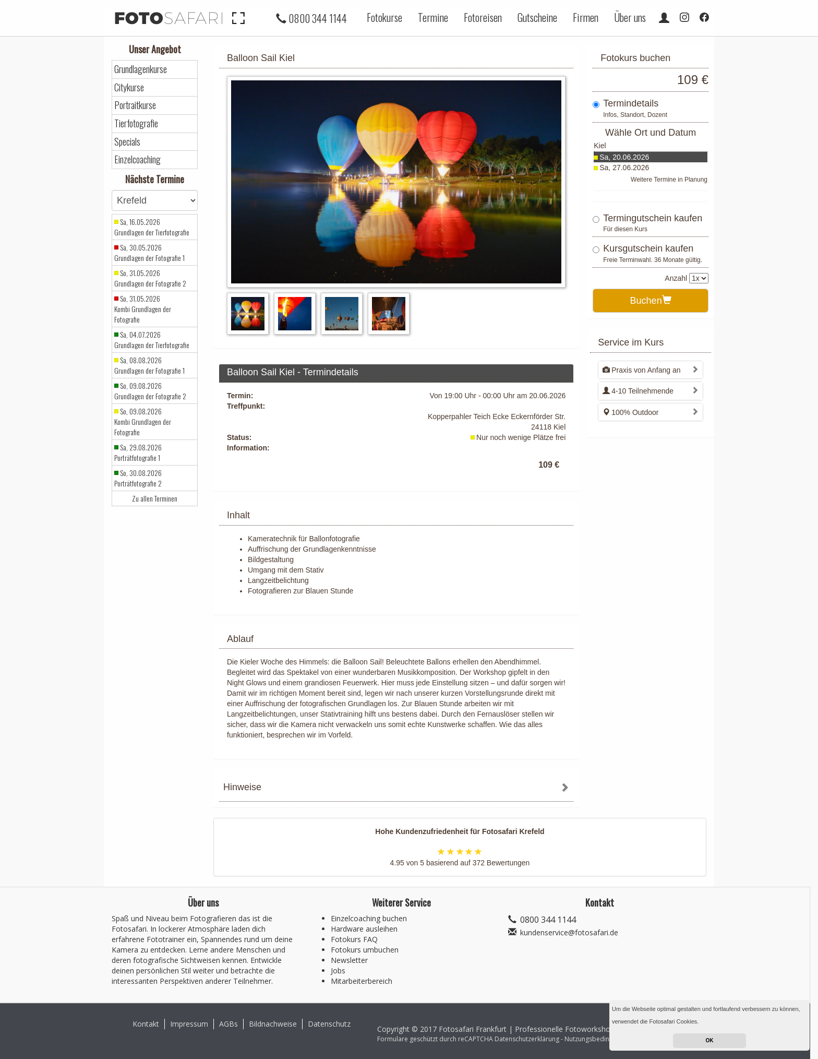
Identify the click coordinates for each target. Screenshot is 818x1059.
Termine (433, 17)
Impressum (189, 1024)
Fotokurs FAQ (354, 939)
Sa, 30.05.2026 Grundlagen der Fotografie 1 (149, 252)
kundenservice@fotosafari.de (569, 932)
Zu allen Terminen (154, 498)
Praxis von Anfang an (641, 370)
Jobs (338, 970)
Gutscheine (537, 17)
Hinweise (242, 787)
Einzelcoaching (137, 159)
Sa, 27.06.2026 (624, 167)
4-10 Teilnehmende (638, 391)
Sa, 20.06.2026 (624, 157)
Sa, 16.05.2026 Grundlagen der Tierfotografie (151, 227)
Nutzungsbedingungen (597, 1038)
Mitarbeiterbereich (361, 981)
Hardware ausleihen (364, 929)
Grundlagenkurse (140, 69)
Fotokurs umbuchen (365, 950)
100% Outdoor (630, 412)
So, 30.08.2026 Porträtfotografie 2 (138, 478)
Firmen (585, 17)
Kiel (600, 145)
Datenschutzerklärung (527, 1038)
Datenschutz (329, 1024)
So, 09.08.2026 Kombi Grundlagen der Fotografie (142, 421)
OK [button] (710, 1040)
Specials (127, 141)
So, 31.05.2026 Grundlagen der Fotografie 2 (150, 278)
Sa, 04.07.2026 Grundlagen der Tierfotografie (151, 339)
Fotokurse (384, 17)
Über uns (630, 17)
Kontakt (146, 1024)
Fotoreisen (483, 17)
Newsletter (349, 960)
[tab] (396, 788)
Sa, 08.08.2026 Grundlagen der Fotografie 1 (149, 365)
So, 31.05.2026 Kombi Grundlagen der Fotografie (142, 309)
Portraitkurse (135, 105)
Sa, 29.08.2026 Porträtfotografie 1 (138, 452)
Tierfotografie (136, 123)
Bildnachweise (273, 1024)
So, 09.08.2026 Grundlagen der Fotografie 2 (150, 390)
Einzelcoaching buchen (369, 918)
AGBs (228, 1024)
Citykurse (129, 87)
